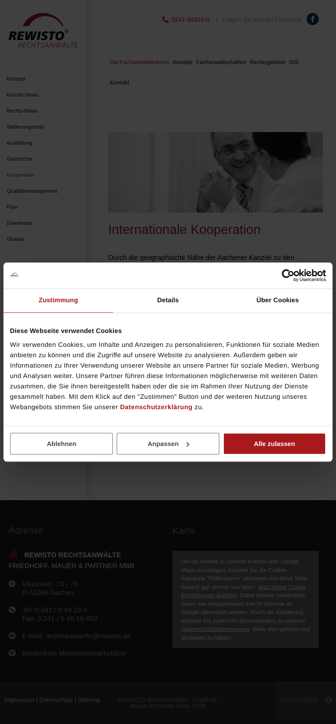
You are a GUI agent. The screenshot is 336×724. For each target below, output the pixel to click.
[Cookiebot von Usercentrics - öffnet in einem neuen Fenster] (288, 275)
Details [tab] (168, 300)
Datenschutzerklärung (156, 407)
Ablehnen (61, 443)
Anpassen (168, 443)
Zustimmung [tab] (58, 300)
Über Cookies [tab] (277, 300)
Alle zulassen (274, 443)
